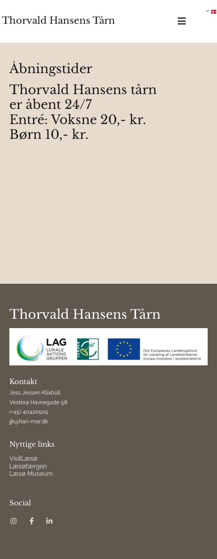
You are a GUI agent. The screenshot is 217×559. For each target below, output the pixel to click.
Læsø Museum (31, 473)
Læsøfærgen (28, 466)
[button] (176, 21)
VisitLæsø (23, 458)
